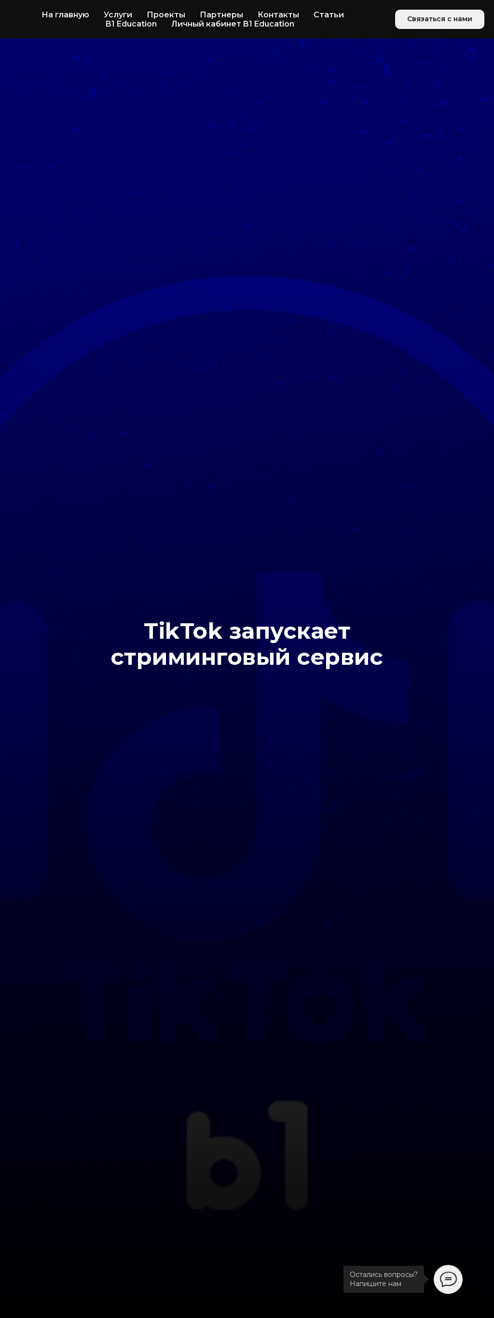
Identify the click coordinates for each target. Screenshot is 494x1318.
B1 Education (131, 23)
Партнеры (221, 14)
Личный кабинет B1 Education (232, 23)
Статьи (329, 14)
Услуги (118, 14)
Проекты (166, 14)
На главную (65, 14)
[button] (439, 19)
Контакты (278, 14)
